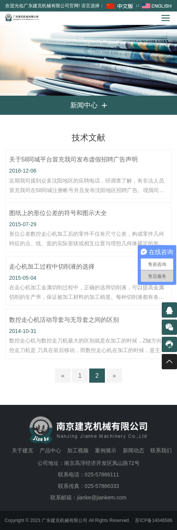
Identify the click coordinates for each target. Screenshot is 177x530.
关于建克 (22, 450)
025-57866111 (102, 474)
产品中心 (50, 450)
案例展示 (105, 450)
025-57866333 (102, 486)
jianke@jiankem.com (101, 497)
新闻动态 (133, 450)
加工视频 (77, 450)
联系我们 (161, 450)
